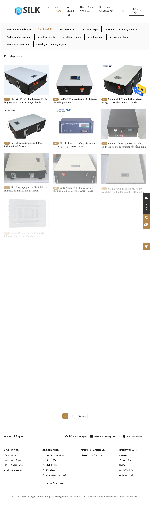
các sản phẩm (125, 460)
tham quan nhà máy (12, 460)
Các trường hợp (126, 470)
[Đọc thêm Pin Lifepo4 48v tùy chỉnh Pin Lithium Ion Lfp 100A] (26, 127)
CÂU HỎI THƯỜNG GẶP (92, 455)
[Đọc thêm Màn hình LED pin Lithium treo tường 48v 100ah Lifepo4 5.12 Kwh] (123, 80)
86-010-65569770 (134, 436)
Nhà (48, 6)
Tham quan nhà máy (86, 8)
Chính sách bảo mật (128, 496)
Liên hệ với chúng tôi (13, 470)
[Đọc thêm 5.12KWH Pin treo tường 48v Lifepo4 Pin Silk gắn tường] (75, 80)
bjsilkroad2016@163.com (105, 436)
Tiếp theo (82, 416)
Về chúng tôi (70, 10)
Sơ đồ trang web (126, 475)
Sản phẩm (57, 8)
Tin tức (122, 465)
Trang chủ (123, 455)
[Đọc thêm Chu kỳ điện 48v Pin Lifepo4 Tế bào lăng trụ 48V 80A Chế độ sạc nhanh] (26, 80)
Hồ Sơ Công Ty (10, 455)
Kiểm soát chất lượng (105, 8)
